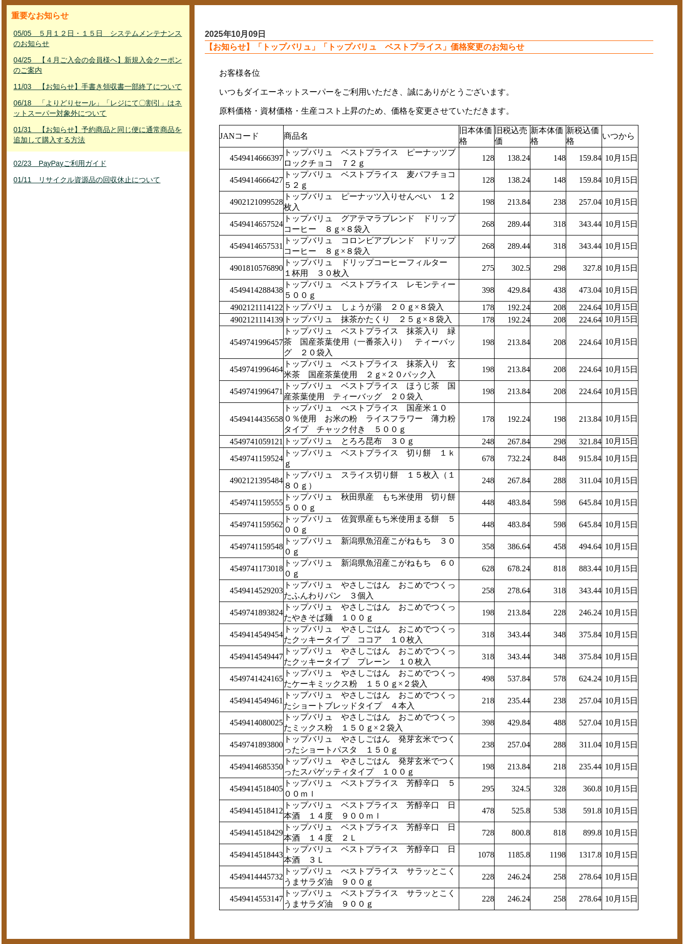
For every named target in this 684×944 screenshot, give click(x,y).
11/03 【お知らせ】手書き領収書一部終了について (97, 86)
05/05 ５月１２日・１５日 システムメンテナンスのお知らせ (97, 38)
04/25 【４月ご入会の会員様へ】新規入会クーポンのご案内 (97, 65)
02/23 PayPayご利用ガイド (59, 163)
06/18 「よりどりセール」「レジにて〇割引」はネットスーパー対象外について (97, 108)
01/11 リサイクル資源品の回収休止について (86, 180)
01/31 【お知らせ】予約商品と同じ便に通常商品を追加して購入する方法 (97, 134)
